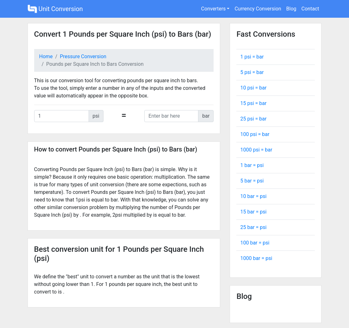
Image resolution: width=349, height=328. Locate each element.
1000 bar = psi (256, 258)
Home (46, 56)
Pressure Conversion (83, 56)
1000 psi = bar (256, 150)
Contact (310, 9)
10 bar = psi (253, 196)
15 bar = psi (253, 212)
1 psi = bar (252, 57)
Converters (213, 9)
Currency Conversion (257, 9)
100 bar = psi (254, 243)
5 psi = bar (252, 72)
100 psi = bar (254, 134)
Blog (291, 9)
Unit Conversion (55, 9)
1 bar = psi (252, 165)
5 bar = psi (252, 181)
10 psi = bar (253, 88)
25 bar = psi (253, 227)
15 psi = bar (253, 103)
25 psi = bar (253, 119)
